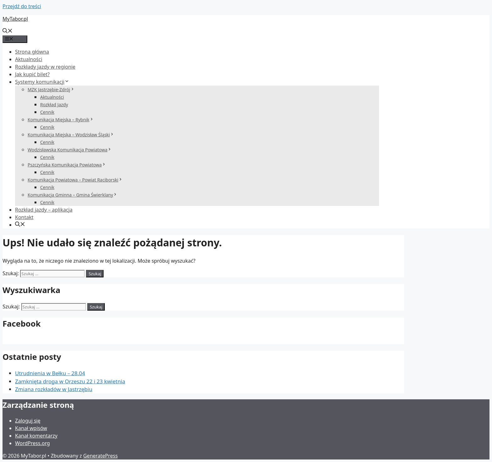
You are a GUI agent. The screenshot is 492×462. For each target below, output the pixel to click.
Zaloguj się (27, 420)
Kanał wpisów (31, 428)
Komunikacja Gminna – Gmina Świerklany (72, 195)
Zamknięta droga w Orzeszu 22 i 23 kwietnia (70, 381)
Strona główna (32, 51)
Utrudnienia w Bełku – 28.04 (50, 373)
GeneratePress (100, 455)
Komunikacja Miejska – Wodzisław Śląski (71, 135)
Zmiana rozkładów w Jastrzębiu (53, 389)
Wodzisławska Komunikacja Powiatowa (70, 150)
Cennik (47, 112)
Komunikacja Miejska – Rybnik (61, 120)
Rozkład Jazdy (54, 105)
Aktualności (28, 59)
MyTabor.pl (15, 18)
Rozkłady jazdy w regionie (45, 66)
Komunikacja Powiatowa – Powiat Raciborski (75, 180)
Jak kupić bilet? (32, 74)
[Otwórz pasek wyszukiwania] (8, 31)
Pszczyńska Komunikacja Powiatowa (67, 165)
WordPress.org (32, 443)
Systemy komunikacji (42, 81)
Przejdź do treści (22, 6)
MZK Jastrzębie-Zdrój (51, 89)
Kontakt (24, 217)
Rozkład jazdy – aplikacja (43, 209)
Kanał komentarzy (36, 435)
